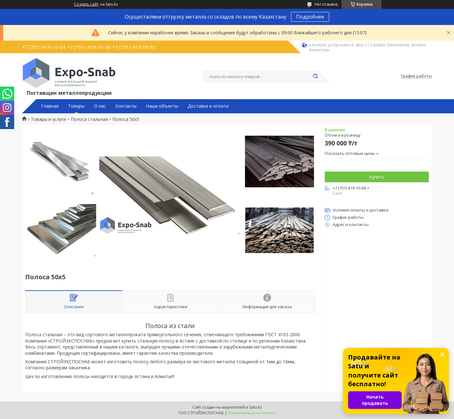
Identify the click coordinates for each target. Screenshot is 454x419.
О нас (100, 106)
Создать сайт (86, 4)
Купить (376, 177)
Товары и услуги (48, 119)
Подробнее (310, 16)
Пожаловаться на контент (252, 413)
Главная (50, 106)
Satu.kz (255, 407)
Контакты (126, 106)
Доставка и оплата (208, 106)
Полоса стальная (89, 119)
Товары (76, 106)
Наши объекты (162, 106)
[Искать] (315, 76)
